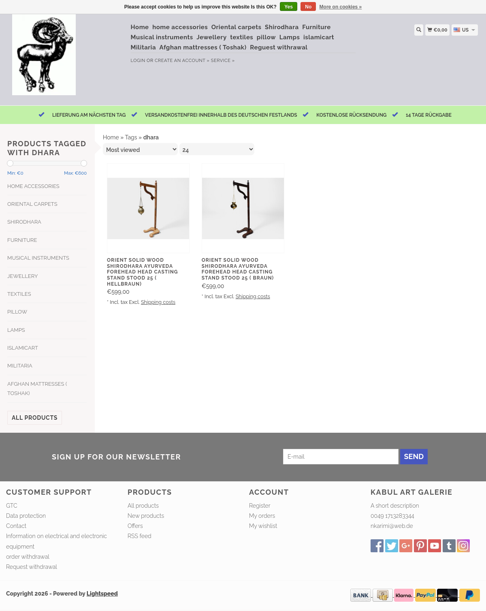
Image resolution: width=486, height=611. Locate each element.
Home (140, 27)
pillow (266, 37)
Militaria (143, 47)
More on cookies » (341, 7)
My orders (262, 516)
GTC (11, 505)
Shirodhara (282, 27)
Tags (131, 137)
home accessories (180, 27)
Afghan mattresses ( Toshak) (203, 47)
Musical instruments (162, 37)
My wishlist (263, 526)
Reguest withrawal (278, 47)
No (308, 7)
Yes (288, 7)
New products (146, 516)
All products (35, 417)
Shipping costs (158, 302)
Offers (135, 526)
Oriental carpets (236, 27)
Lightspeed (102, 593)
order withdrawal (27, 556)
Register (259, 505)
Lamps (289, 37)
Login (138, 60)
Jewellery (211, 37)
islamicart (318, 37)
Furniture (316, 27)
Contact (16, 526)
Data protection (26, 516)
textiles (241, 37)
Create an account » (182, 60)
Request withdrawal (31, 567)
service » (223, 60)
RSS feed (139, 536)
